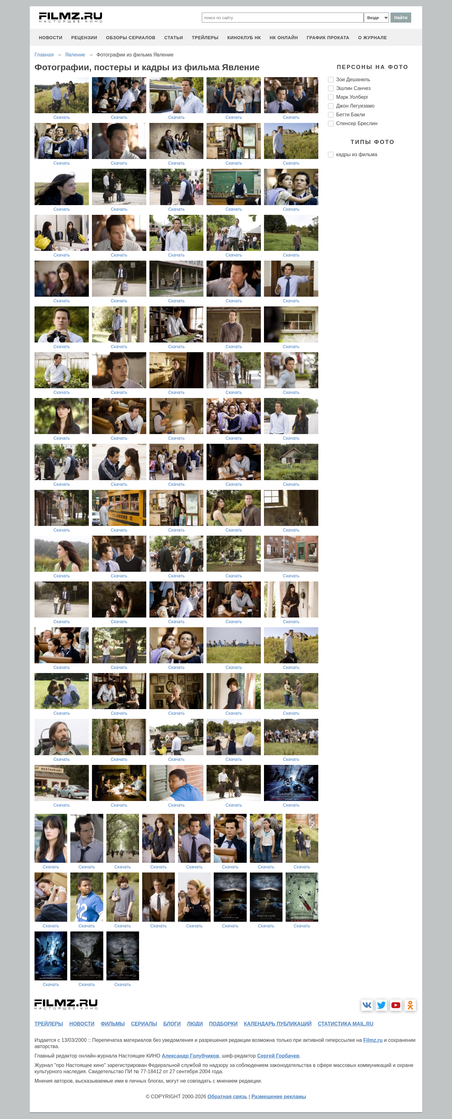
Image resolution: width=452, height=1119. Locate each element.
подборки (223, 1023)
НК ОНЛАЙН (284, 37)
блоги (171, 1023)
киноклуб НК (244, 37)
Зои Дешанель (353, 79)
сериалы (144, 1023)
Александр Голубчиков (190, 1055)
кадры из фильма (356, 154)
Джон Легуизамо (355, 106)
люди (195, 1023)
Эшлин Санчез (353, 88)
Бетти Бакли (350, 114)
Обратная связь (227, 1096)
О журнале (372, 37)
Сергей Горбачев (278, 1055)
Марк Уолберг (352, 97)
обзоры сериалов (131, 37)
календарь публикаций (278, 1023)
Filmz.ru (372, 1040)
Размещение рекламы (278, 1096)
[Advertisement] (375, 267)
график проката (328, 37)
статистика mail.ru (346, 1023)
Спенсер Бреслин (357, 123)
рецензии (84, 37)
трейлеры (205, 37)
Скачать (61, 117)
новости (50, 37)
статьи (173, 37)
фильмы (113, 1023)
